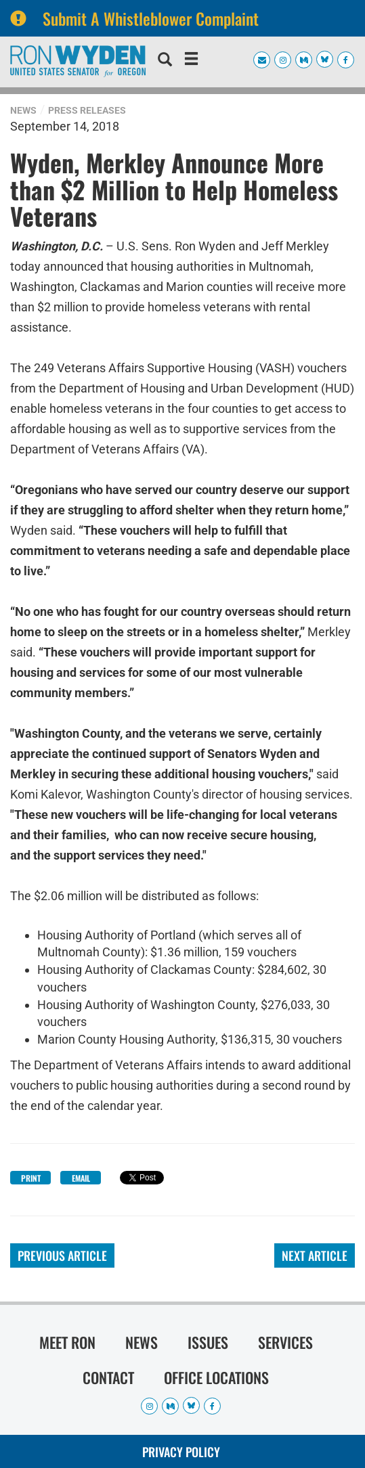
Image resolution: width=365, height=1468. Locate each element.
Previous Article (62, 1255)
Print (31, 1178)
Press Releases (87, 110)
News (23, 110)
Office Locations (216, 1377)
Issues (208, 1342)
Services (285, 1342)
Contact (108, 1377)
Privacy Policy (181, 1452)
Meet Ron (67, 1342)
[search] (165, 61)
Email (81, 1178)
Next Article (314, 1255)
